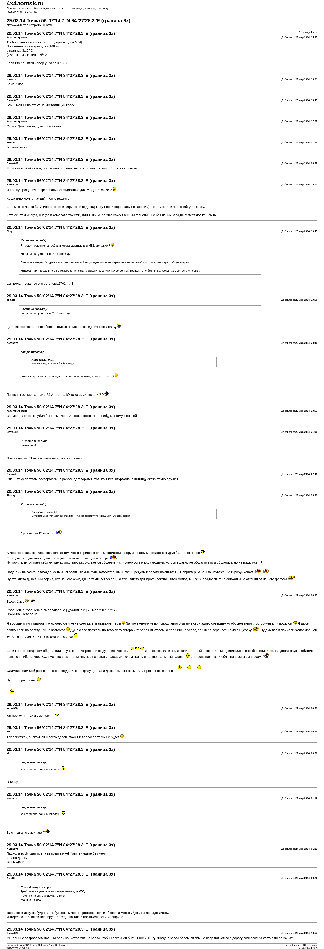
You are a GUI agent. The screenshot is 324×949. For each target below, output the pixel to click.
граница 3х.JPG (21, 50)
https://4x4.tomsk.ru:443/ (22, 11)
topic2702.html (62, 283)
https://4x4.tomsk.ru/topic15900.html (29, 25)
